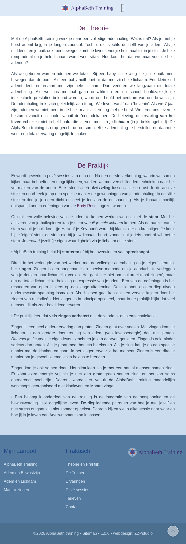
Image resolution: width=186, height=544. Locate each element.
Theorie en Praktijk (82, 464)
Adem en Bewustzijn (22, 473)
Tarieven (73, 498)
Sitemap (89, 533)
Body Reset (87, 206)
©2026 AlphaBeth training (56, 533)
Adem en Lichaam (20, 481)
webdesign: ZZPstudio (133, 533)
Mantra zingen (16, 490)
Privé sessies (77, 490)
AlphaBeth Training (20, 464)
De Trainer (75, 473)
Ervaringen (75, 481)
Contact (72, 507)
